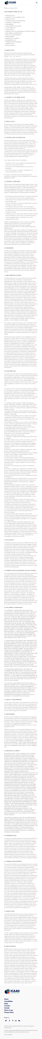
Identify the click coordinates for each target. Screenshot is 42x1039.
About (6, 999)
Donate (6, 1008)
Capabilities (8, 1001)
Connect (7, 1006)
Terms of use (8, 1010)
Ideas (6, 1003)
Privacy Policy (9, 1012)
